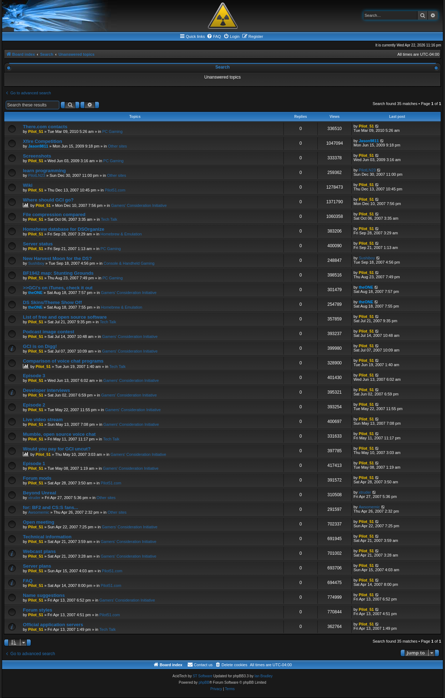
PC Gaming (112, 131)
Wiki (28, 185)
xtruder (34, 497)
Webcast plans (39, 551)
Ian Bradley (263, 676)
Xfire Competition (42, 141)
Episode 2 (34, 405)
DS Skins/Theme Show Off (52, 302)
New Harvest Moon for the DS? (57, 258)
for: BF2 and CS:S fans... (50, 507)
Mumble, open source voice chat (59, 434)
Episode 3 (34, 375)
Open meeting (38, 522)
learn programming (44, 170)
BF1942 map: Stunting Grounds (58, 273)
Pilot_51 (35, 131)
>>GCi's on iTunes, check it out (58, 287)
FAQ (28, 580)
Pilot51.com (115, 190)
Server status (38, 243)
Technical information (47, 536)
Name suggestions (44, 595)
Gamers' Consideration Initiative (139, 205)
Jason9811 (38, 146)
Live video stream (43, 419)
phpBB (204, 682)
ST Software (202, 676)
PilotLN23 (36, 175)
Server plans (37, 566)
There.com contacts (45, 126)
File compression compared (54, 214)
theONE (35, 292)
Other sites (117, 146)
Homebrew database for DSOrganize (63, 229)
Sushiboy (36, 263)
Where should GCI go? (48, 200)
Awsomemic (38, 512)
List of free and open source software (65, 317)
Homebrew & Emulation (121, 234)
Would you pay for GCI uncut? (57, 449)
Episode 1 (34, 463)
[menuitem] (214, 36)
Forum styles (37, 610)
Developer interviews (46, 390)
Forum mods (37, 478)
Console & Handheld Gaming (129, 263)
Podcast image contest (48, 331)
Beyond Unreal (39, 492)
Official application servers (53, 624)
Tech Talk (109, 219)
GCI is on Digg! (40, 346)
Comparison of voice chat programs (63, 361)
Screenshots (37, 156)
